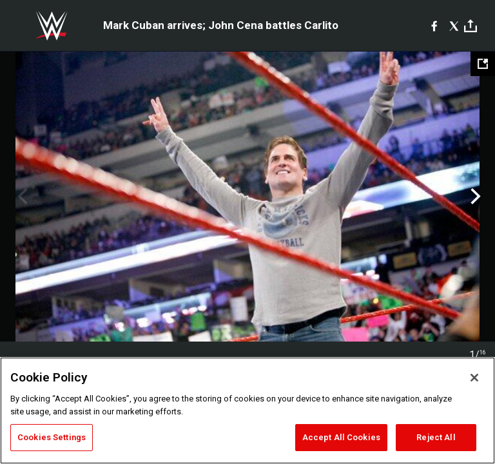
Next (474, 196)
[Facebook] (434, 25)
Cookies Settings (51, 437)
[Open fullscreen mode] (483, 64)
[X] (454, 25)
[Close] (474, 377)
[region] (247, 410)
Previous (21, 196)
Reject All (435, 437)
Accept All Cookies (341, 437)
